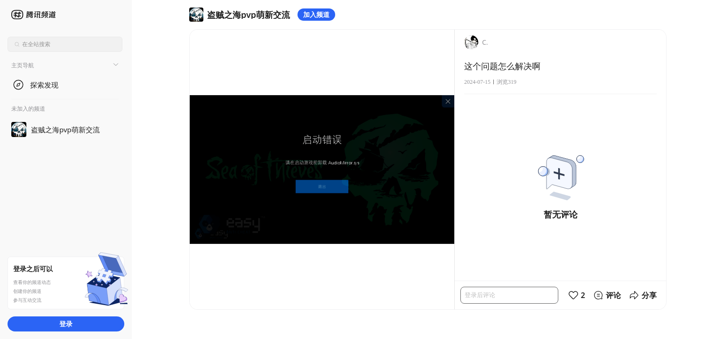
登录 (65, 323)
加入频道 (316, 14)
